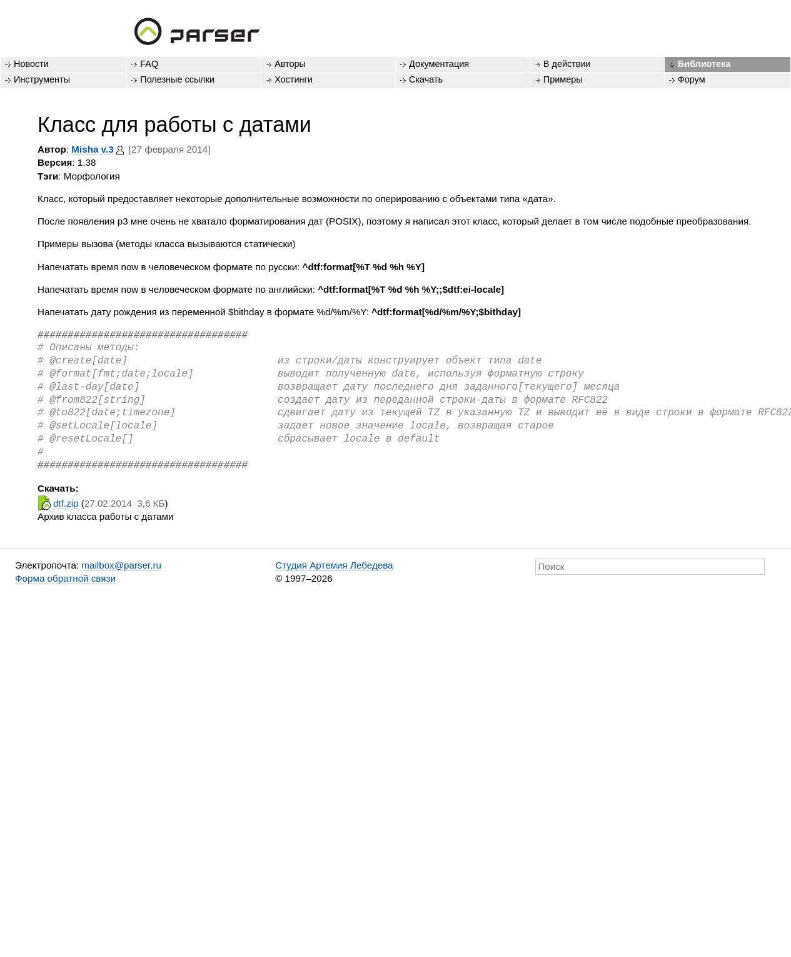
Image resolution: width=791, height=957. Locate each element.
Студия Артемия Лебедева (334, 565)
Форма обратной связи (65, 578)
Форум (691, 79)
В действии (567, 64)
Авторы (290, 64)
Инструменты (42, 79)
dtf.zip (66, 503)
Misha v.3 (92, 149)
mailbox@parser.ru (121, 565)
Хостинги (294, 79)
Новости (31, 64)
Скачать (426, 79)
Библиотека (704, 64)
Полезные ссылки (177, 79)
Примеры (563, 79)
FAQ (149, 64)
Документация (439, 64)
